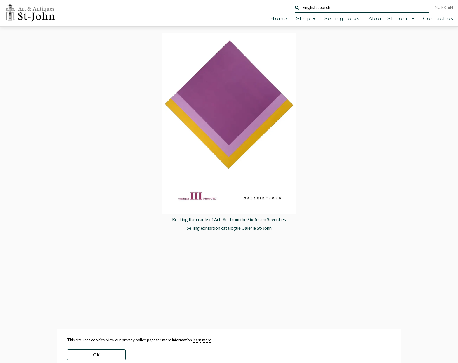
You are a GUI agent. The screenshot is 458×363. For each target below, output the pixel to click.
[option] (229, 132)
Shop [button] (305, 18)
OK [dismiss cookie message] (96, 354)
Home (278, 18)
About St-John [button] (391, 18)
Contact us (438, 18)
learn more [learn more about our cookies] (202, 340)
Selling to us (342, 18)
